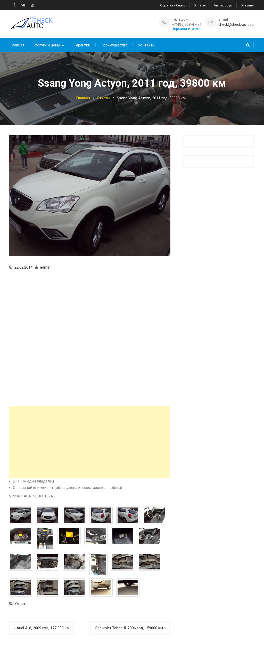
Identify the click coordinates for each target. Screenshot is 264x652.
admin (45, 267)
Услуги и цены (47, 45)
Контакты (146, 45)
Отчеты (200, 5)
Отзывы (247, 5)
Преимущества (114, 45)
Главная (17, 45)
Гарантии (82, 45)
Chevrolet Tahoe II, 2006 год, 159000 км (129, 628)
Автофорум (223, 5)
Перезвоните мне (186, 28)
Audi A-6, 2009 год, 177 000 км (42, 628)
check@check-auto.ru (236, 24)
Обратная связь (173, 5)
